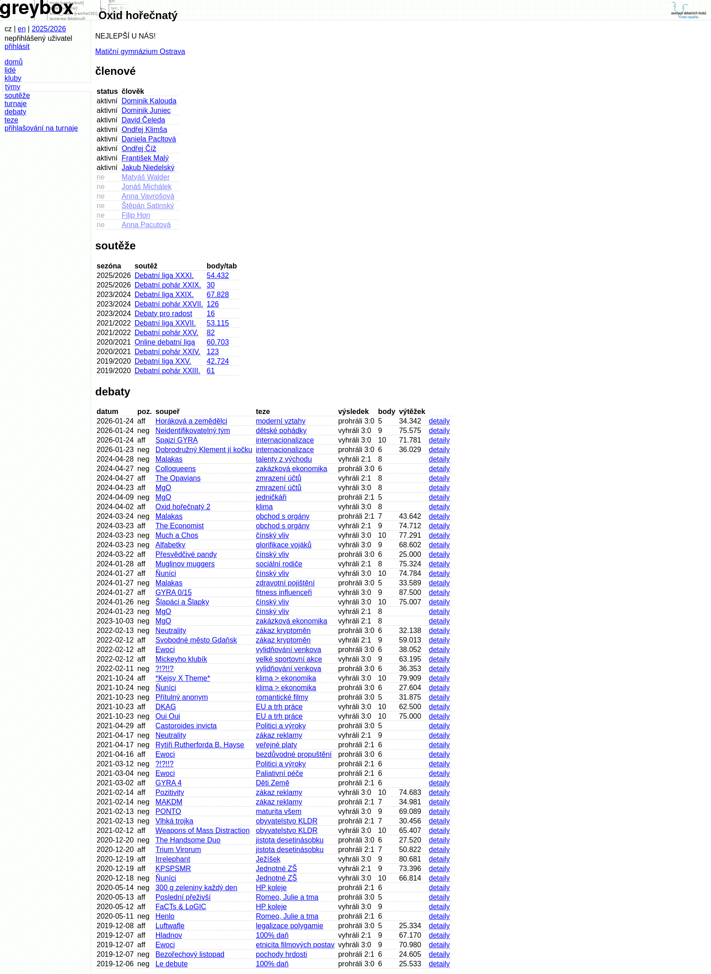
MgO (163, 488)
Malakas (169, 459)
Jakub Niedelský (148, 167)
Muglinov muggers (185, 564)
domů (14, 62)
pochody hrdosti (281, 954)
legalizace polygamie (289, 926)
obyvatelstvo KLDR (286, 821)
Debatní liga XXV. (163, 361)
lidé (10, 70)
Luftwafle (170, 926)
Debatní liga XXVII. (165, 323)
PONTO (168, 811)
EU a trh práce (279, 707)
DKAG (166, 707)
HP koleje (271, 887)
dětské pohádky (281, 430)
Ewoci (165, 649)
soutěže (17, 95)
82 (211, 332)
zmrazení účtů (278, 478)
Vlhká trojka (175, 821)
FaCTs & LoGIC (181, 907)
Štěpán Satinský (148, 205)
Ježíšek (268, 859)
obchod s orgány (282, 516)
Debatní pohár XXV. (167, 332)
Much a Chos (177, 535)
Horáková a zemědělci (191, 421)
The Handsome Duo (188, 840)
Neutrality (171, 630)
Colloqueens (176, 468)
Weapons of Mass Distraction (203, 830)
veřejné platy (276, 745)
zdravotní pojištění (285, 583)
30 (211, 285)
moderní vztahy (280, 421)
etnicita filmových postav (295, 945)
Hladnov (169, 935)
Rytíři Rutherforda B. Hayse (200, 745)
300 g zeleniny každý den (197, 887)
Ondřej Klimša (144, 129)
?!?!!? (165, 668)
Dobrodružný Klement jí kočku (204, 449)
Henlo (165, 916)
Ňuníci (166, 573)
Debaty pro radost (163, 313)
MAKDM (169, 802)
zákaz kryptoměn (283, 630)
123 (213, 352)
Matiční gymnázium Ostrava (140, 51)
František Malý (145, 158)
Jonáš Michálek (146, 186)
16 (211, 313)
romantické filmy (282, 697)
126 (213, 304)
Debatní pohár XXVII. (169, 304)
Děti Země (272, 783)
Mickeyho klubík (181, 659)
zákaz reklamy (279, 735)
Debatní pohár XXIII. (167, 371)
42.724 (218, 361)
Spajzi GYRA (177, 440)
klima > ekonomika (286, 678)
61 (211, 371)
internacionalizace (285, 440)
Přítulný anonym (182, 697)
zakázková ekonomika (291, 468)
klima (264, 507)
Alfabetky (170, 545)
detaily (439, 421)
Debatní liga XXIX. (164, 294)
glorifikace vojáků (284, 545)
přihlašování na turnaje (41, 128)
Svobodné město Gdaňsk (196, 640)
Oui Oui (168, 716)
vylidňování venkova (288, 649)
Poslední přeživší (183, 897)
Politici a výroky (281, 726)
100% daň (272, 935)
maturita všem (278, 811)
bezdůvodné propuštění (293, 754)
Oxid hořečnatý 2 (183, 507)
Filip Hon (136, 215)
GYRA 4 (169, 783)
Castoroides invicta (186, 726)
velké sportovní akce (289, 659)
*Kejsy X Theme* (183, 678)
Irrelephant (173, 859)
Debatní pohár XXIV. (167, 352)
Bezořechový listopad (190, 954)
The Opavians (178, 478)
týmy (12, 87)
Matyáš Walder (146, 177)
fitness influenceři (284, 592)
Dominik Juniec (146, 110)
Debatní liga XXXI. (164, 275)
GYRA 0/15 (174, 592)
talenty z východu (284, 459)
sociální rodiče (279, 564)
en (22, 29)
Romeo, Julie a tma (287, 897)
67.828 (218, 294)
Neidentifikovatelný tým (193, 430)
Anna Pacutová (146, 225)
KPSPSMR (173, 868)
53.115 (218, 323)
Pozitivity (170, 792)
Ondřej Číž (139, 148)
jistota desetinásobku (289, 840)
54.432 (218, 275)
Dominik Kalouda (149, 101)
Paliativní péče (279, 773)
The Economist (180, 526)
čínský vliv (272, 535)
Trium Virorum (178, 849)
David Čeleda (143, 120)
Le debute (172, 964)
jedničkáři (271, 497)
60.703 (218, 342)
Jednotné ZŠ (276, 868)
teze (11, 120)
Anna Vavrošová (148, 196)
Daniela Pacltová (149, 139)
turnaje (16, 103)
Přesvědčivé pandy (186, 554)
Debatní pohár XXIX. (168, 285)
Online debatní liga (165, 342)
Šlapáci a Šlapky (182, 602)
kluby (13, 78)
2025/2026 (49, 29)
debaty (15, 112)
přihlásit (17, 46)
